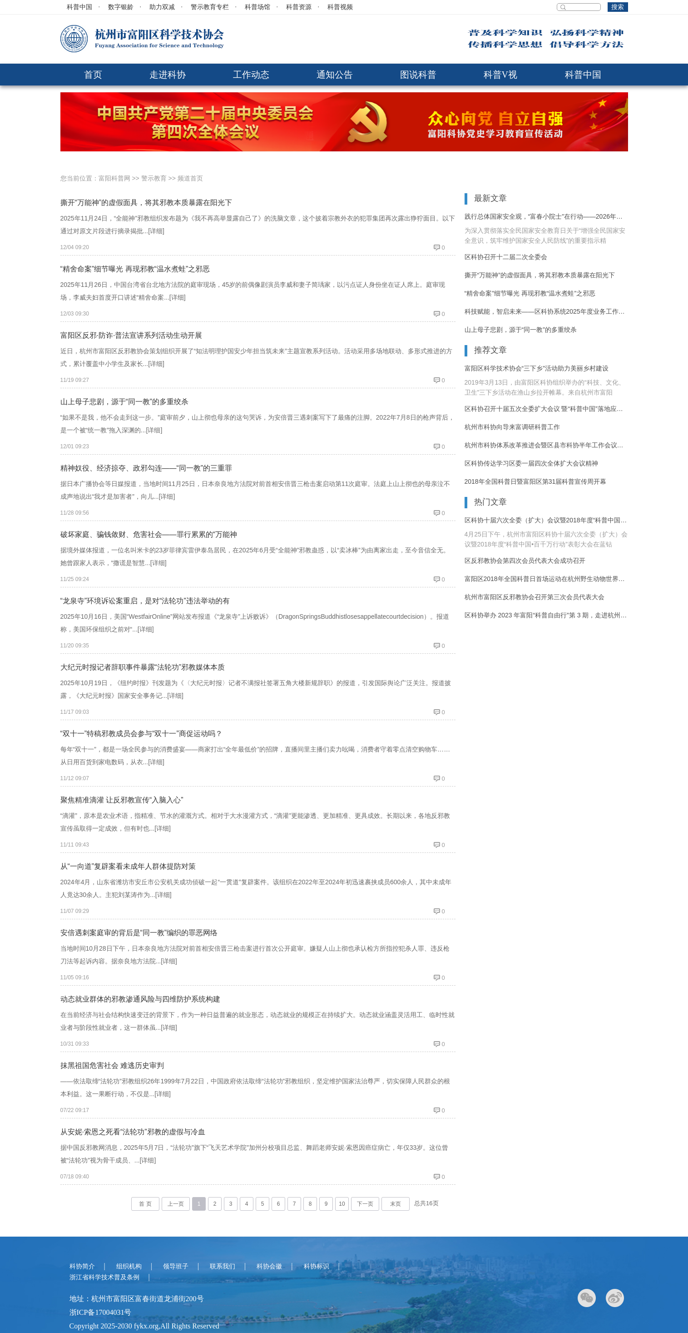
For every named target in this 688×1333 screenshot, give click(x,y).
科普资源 (299, 7)
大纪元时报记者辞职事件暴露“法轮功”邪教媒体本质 (142, 667)
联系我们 (222, 1266)
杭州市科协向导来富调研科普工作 (512, 427)
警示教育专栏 (210, 7)
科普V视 (500, 75)
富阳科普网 (114, 178)
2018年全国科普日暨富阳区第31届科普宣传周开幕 (536, 481)
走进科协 (167, 75)
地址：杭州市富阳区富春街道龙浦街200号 (136, 1299)
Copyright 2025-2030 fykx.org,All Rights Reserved (144, 1326)
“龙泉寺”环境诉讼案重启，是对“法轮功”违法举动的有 (145, 601)
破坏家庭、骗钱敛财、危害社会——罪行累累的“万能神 (148, 534)
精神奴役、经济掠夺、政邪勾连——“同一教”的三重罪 (146, 468)
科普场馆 (257, 7)
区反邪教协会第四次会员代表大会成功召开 (525, 560)
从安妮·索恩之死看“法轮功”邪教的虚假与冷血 (132, 1132)
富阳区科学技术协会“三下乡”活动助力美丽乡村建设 (537, 368)
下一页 (365, 1204)
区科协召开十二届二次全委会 (506, 257)
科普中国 (79, 7)
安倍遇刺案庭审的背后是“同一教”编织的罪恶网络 (139, 933)
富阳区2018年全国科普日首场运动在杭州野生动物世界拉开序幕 (546, 578)
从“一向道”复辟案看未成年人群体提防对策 (128, 866)
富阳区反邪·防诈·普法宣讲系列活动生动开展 (131, 335)
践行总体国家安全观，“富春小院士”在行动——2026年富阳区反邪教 (546, 216)
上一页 (176, 1204)
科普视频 (340, 7)
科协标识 (316, 1266)
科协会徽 (269, 1266)
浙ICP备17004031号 (100, 1312)
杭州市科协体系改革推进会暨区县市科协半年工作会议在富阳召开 (546, 445)
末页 (395, 1204)
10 (342, 1204)
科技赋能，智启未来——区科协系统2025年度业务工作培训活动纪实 (546, 311)
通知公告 (335, 75)
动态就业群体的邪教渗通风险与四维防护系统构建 (140, 999)
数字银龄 (121, 7)
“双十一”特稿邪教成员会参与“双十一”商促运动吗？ (141, 733)
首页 (93, 75)
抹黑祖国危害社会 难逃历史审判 (112, 1065)
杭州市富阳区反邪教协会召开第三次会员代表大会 (534, 597)
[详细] (156, 231)
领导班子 (175, 1266)
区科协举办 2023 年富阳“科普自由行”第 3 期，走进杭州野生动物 (546, 615)
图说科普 (418, 75)
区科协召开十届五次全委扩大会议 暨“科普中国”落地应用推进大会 (546, 408)
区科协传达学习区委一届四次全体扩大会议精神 (531, 463)
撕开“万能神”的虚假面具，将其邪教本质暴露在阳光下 (146, 202)
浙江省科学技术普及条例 (104, 1277)
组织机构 (129, 1266)
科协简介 (82, 1266)
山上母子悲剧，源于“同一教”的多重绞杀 (124, 402)
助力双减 (162, 7)
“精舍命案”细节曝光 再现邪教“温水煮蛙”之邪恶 (135, 269)
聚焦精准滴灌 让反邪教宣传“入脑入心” (121, 800)
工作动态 (251, 75)
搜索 (617, 7)
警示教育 (154, 178)
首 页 (145, 1204)
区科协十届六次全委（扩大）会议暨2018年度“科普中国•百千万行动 (546, 520)
